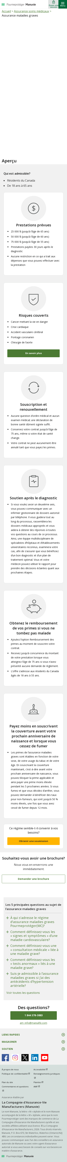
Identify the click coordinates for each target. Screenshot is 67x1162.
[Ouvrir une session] (53, 4)
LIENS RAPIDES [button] (11, 1034)
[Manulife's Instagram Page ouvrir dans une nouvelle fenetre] (15, 1057)
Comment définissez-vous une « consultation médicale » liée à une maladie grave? (34, 950)
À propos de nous (10, 1069)
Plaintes (40, 1082)
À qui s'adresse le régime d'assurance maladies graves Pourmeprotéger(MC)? (32, 922)
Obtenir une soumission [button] (33, 841)
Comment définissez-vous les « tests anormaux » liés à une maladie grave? (32, 964)
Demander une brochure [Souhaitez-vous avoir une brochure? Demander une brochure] (33, 879)
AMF (38, 1086)
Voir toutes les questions (23, 993)
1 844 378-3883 (33, 1015)
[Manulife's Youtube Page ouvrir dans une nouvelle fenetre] (44, 1057)
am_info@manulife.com (33, 1023)
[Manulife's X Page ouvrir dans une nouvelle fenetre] (25, 1057)
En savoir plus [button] (33, 353)
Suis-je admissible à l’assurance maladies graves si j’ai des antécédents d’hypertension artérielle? (34, 980)
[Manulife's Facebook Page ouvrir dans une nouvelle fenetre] (5, 1057)
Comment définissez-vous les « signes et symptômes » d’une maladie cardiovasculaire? (34, 936)
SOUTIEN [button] (7, 1049)
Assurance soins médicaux (31, 11)
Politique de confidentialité (17, 1073)
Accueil (6, 11)
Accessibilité (42, 1069)
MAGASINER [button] (9, 1041)
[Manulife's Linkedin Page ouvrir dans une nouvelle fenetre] (34, 1057)
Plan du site (7, 1082)
